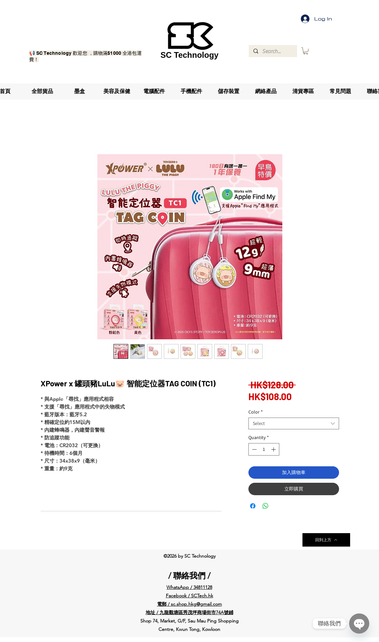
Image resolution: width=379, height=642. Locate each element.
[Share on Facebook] (253, 506)
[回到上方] (326, 540)
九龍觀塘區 (171, 612)
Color (255, 412)
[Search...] (272, 51)
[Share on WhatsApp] (266, 506)
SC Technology (189, 54)
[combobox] (293, 423)
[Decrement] (253, 449)
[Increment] (274, 449)
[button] (305, 50)
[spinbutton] (264, 449)
